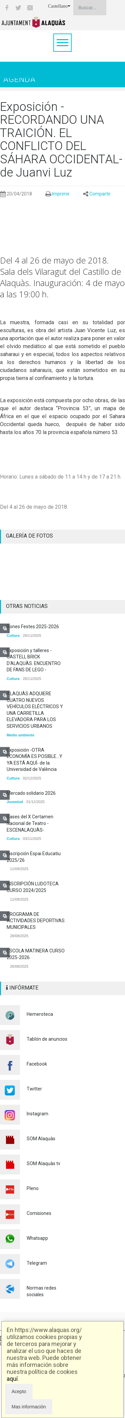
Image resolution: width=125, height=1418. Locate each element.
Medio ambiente (20, 735)
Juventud (15, 802)
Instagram (37, 1113)
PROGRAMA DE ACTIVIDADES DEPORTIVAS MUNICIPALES (36, 921)
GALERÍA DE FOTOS (29, 536)
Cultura (13, 635)
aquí (12, 1378)
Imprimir (61, 193)
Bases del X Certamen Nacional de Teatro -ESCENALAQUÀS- (30, 823)
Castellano (59, 6)
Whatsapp (37, 1238)
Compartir (100, 193)
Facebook (37, 1064)
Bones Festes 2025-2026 (33, 626)
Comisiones (39, 1213)
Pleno (33, 1188)
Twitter (34, 1088)
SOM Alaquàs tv (43, 1163)
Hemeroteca (40, 1014)
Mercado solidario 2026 (31, 793)
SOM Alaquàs (41, 1138)
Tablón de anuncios (47, 1039)
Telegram (37, 1263)
